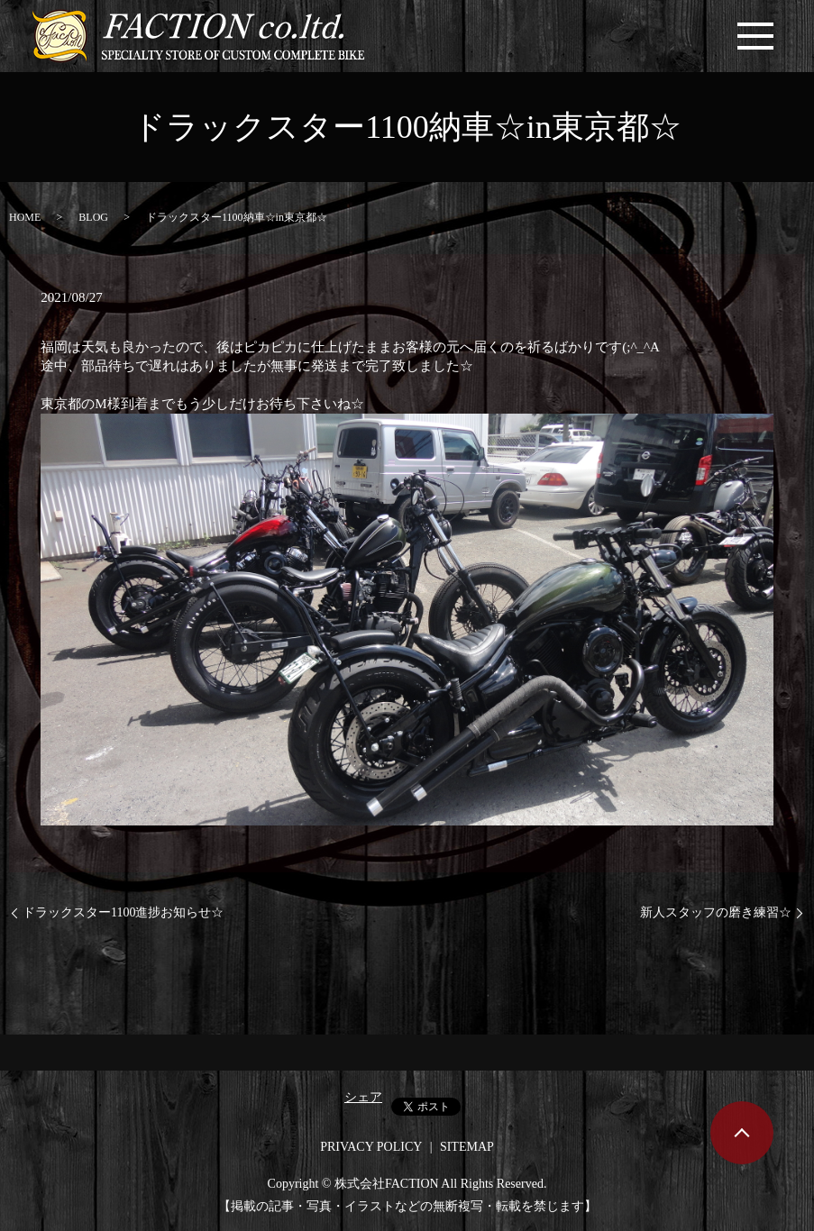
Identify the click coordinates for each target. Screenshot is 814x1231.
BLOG (93, 217)
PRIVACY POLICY (371, 1146)
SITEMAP (467, 1146)
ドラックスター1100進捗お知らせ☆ (123, 912)
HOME (25, 217)
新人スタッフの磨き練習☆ (715, 912)
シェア (363, 1097)
